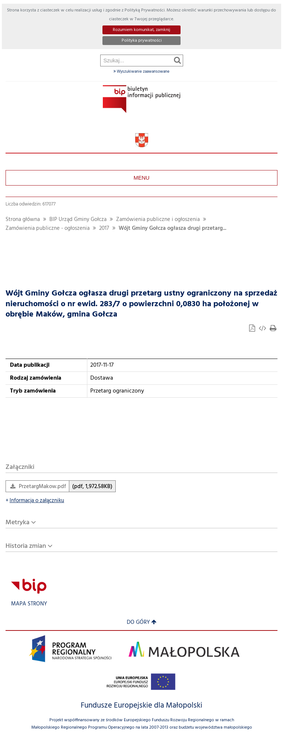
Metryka (17, 522)
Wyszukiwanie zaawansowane (141, 71)
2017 (104, 228)
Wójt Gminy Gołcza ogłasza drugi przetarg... (172, 228)
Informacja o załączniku (35, 501)
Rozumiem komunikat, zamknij (141, 30)
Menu (141, 178)
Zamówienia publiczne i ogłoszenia (158, 219)
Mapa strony (29, 604)
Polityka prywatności (142, 40)
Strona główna (23, 219)
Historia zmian (26, 546)
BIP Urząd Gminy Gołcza (77, 219)
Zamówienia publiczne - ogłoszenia (48, 228)
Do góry (142, 622)
